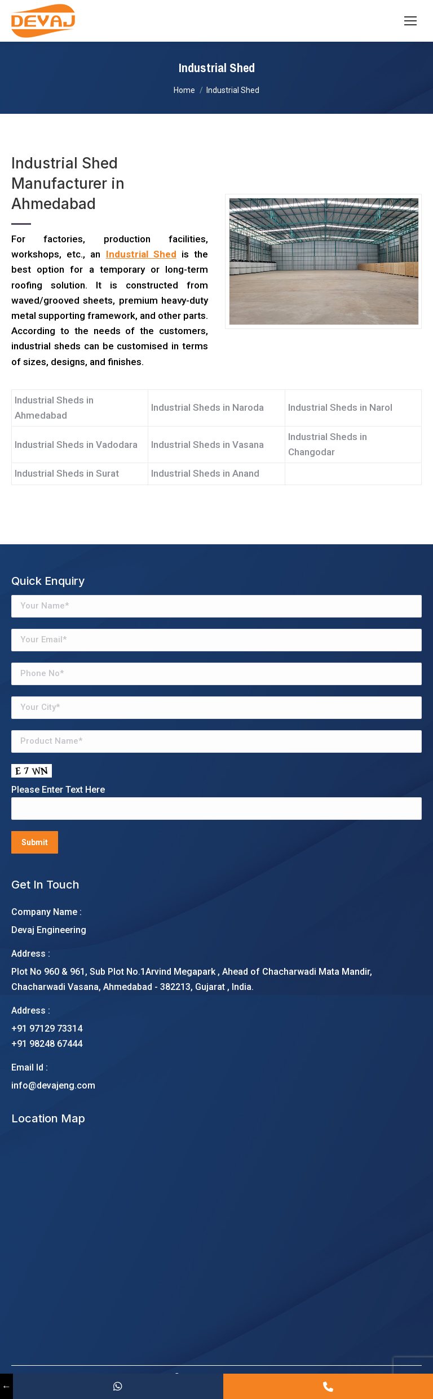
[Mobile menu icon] (410, 21)
